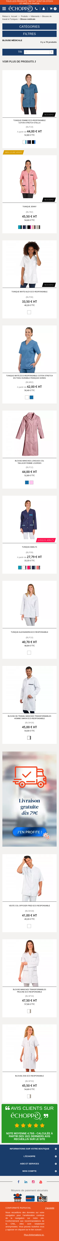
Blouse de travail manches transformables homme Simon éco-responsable (29, 717)
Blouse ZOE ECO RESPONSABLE (29, 1076)
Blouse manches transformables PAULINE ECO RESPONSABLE (29, 991)
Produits (24, 16)
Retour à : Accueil (9, 16)
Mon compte (29, 1171)
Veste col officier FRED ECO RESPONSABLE (29, 906)
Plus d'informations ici (34, 1235)
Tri (20, 51)
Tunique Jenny (29, 206)
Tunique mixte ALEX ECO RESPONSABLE (29, 292)
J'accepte (49, 1208)
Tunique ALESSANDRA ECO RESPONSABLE (29, 632)
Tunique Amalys (29, 547)
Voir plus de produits (19, 61)
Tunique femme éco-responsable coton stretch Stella (29, 121)
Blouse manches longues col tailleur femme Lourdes (29, 462)
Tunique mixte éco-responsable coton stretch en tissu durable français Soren (29, 377)
